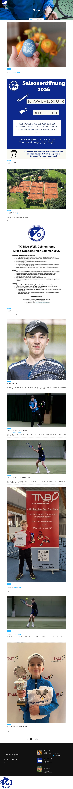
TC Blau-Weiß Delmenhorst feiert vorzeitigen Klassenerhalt (17, 632)
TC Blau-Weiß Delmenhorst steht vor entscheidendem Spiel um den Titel (19, 477)
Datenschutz (57, 753)
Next (28, 739)
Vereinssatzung (57, 755)
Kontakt (56, 757)
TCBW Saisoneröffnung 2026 (12, 162)
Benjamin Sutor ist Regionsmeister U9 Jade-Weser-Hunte (17, 726)
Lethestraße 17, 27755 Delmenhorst (12, 759)
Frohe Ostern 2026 (10, 71)
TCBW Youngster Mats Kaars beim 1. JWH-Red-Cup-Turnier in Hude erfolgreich (20, 586)
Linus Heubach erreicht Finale (12, 383)
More (7, 167)
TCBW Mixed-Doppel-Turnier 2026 (12, 310)
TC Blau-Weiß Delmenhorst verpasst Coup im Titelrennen (17, 430)
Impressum (56, 750)
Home (31, 19)
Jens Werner (14, 72)
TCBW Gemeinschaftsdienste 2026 (12, 212)
